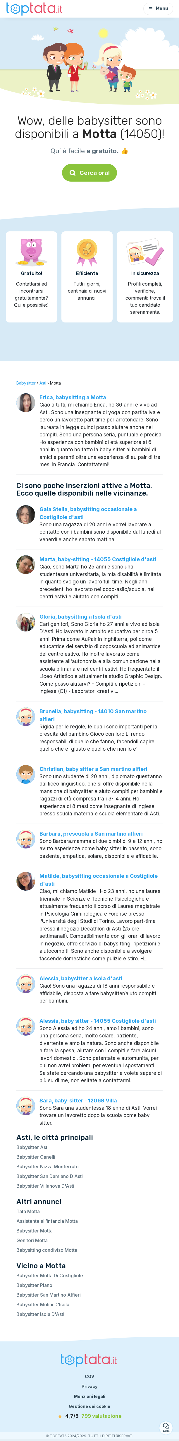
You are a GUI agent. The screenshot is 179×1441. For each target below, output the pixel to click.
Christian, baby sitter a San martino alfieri (93, 769)
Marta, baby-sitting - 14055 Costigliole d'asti (97, 559)
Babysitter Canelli (35, 1157)
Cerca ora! (89, 172)
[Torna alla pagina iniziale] (35, 9)
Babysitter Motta (34, 1231)
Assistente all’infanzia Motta (47, 1221)
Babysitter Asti (32, 1147)
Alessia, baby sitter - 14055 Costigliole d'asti (97, 1021)
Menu (158, 8)
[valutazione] (89, 1416)
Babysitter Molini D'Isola (42, 1304)
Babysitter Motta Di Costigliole (49, 1275)
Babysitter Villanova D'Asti (45, 1186)
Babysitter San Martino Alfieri (48, 1295)
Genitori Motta (32, 1240)
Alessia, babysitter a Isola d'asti (80, 978)
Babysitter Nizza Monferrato (47, 1166)
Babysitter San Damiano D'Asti (49, 1176)
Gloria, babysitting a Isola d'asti (80, 617)
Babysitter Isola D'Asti (40, 1314)
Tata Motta (28, 1211)
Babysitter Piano (34, 1285)
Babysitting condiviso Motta (46, 1250)
